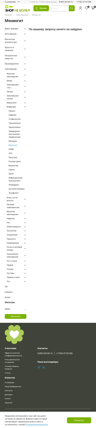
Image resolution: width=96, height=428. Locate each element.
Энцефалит (14, 193)
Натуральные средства (11, 57)
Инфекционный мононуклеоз (15, 179)
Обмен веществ (14, 227)
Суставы (10, 273)
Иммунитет (12, 103)
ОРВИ (11, 149)
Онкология (11, 231)
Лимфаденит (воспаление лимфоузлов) (15, 134)
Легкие (10, 92)
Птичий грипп (15, 161)
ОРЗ (10, 153)
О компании (10, 2)
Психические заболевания (12, 255)
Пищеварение (13, 243)
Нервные (11, 218)
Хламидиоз (14, 185)
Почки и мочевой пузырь (14, 248)
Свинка (12, 111)
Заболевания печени (13, 97)
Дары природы (11, 28)
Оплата (8, 399)
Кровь (9, 81)
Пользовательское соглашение (12, 361)
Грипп (11, 174)
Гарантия (8, 403)
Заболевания (22, 15)
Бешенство (13, 165)
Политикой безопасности (36, 424)
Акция (7, 297)
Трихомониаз (15, 123)
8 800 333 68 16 (66, 2)
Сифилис (12, 115)
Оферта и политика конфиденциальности (13, 354)
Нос (8, 222)
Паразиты (11, 239)
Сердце (10, 265)
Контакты (9, 391)
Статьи (7, 373)
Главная (8, 15)
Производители (12, 64)
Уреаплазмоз (14, 127)
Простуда (13, 157)
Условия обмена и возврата (12, 367)
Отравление (12, 235)
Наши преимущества (13, 387)
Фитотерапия (10, 34)
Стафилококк (15, 119)
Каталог (41, 8)
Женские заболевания (12, 75)
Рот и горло (12, 261)
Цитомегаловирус (17, 189)
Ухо (8, 281)
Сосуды (10, 269)
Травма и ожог (13, 277)
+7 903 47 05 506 (83, 2)
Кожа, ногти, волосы (12, 199)
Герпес (12, 170)
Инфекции (11, 107)
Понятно (79, 420)
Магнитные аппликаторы (11, 40)
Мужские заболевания (12, 213)
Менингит (13, 145)
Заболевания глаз (13, 86)
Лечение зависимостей (13, 206)
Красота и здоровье (9, 48)
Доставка (9, 395)
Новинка (9, 292)
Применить (16, 316)
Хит (6, 286)
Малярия (13, 141)
